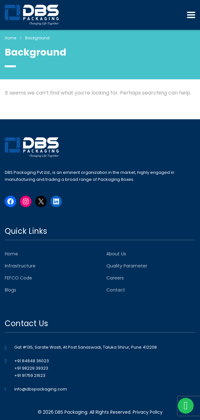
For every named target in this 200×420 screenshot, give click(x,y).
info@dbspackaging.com (40, 389)
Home (10, 38)
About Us (116, 253)
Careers (115, 277)
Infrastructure (20, 265)
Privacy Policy (148, 412)
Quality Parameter (126, 265)
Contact (115, 289)
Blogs (10, 289)
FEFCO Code (18, 277)
